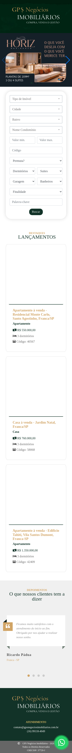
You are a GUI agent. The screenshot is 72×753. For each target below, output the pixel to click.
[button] (31, 83)
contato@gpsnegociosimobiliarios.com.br (36, 727)
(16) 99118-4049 (36, 731)
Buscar (36, 211)
